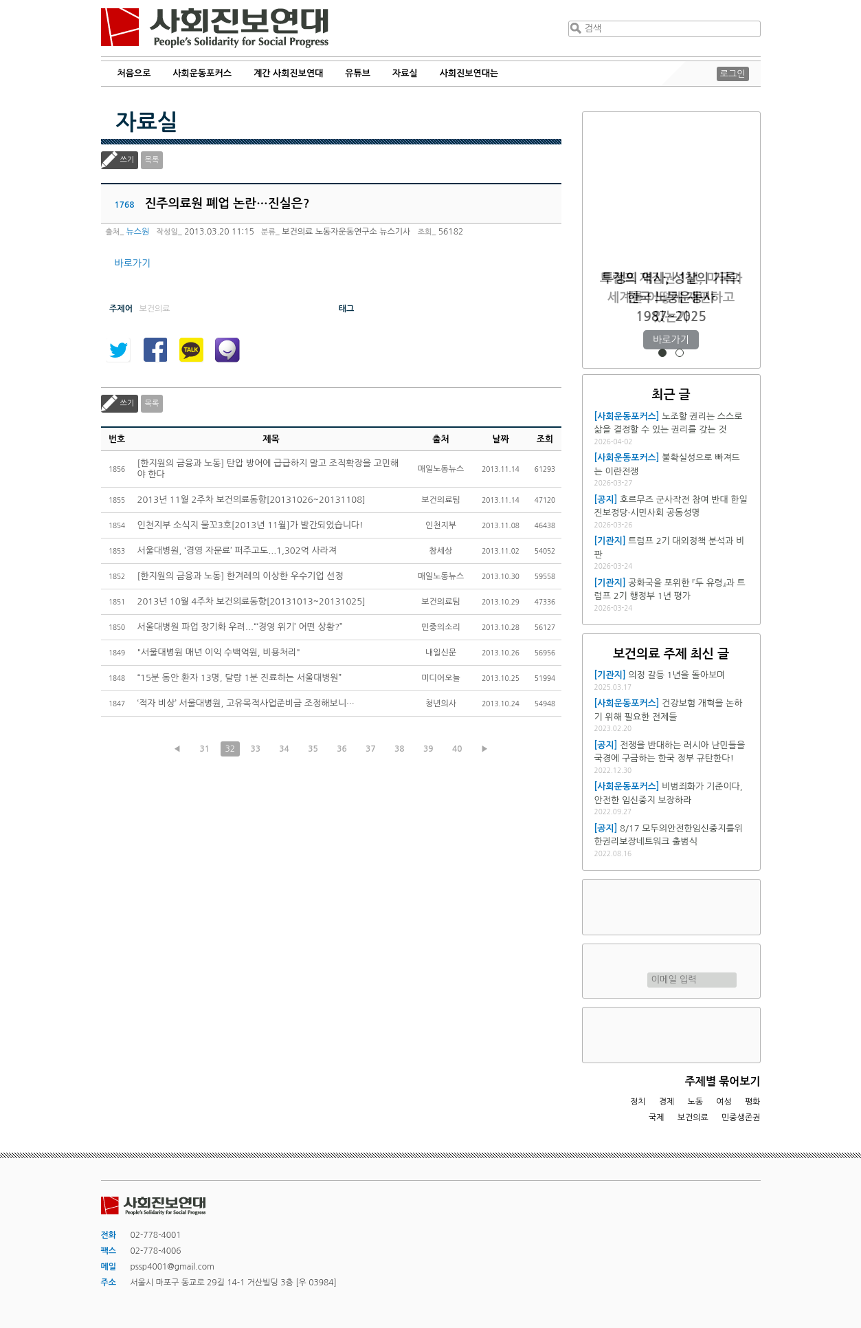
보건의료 (693, 1117)
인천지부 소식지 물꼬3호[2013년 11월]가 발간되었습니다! (250, 525)
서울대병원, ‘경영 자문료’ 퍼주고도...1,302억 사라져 (237, 550)
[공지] (606, 499)
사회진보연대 (214, 28)
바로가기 (133, 263)
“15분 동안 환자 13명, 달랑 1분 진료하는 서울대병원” (239, 677)
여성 (724, 1102)
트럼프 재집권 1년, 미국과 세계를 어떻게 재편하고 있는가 (671, 297)
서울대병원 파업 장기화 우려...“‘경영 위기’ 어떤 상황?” (240, 626)
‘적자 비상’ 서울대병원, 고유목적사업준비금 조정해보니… (246, 703)
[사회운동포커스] (627, 416)
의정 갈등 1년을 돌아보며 (676, 675)
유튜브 (357, 73)
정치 (638, 1102)
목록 (152, 160)
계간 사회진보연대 (288, 73)
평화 (753, 1102)
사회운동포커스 (202, 73)
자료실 (405, 73)
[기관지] (610, 540)
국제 (656, 1117)
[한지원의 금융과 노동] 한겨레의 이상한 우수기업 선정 (240, 576)
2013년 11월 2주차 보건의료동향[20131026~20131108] (251, 499)
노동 (695, 1102)
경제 (667, 1102)
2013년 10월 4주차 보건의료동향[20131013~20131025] (251, 601)
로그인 (733, 73)
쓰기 (127, 160)
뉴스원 (138, 232)
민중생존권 (741, 1117)
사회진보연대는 (469, 73)
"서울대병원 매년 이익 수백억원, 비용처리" (218, 652)
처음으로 (134, 73)
